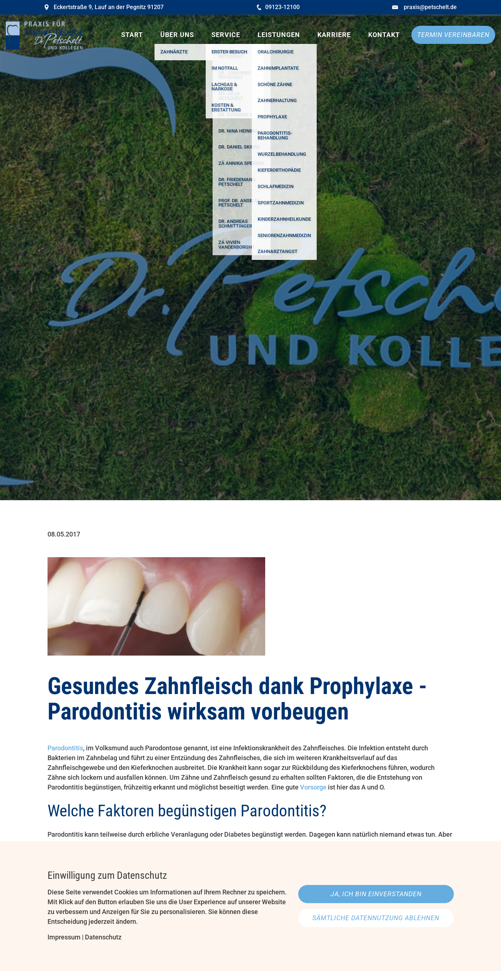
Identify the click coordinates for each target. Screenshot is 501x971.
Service (226, 34)
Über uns (177, 34)
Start (132, 34)
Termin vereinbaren (453, 34)
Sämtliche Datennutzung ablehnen (375, 918)
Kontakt (384, 34)
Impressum (64, 937)
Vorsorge (313, 787)
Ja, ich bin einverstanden (376, 894)
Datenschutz (103, 937)
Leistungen (279, 34)
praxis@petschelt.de (430, 7)
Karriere (334, 34)
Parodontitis (65, 748)
